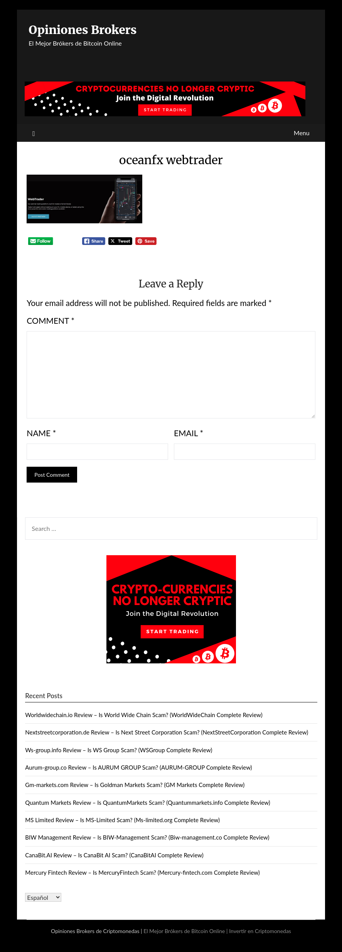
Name (41, 433)
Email (188, 433)
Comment (50, 320)
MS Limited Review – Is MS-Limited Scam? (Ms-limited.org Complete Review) (122, 819)
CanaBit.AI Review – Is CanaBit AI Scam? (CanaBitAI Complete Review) (114, 855)
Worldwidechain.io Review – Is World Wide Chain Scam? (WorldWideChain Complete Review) (143, 714)
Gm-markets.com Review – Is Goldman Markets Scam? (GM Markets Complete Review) (134, 784)
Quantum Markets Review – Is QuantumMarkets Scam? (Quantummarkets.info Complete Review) (147, 802)
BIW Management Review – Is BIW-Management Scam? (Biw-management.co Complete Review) (147, 837)
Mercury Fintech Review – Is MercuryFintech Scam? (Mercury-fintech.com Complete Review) (142, 872)
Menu (302, 132)
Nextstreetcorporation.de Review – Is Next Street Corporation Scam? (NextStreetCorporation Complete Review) (166, 732)
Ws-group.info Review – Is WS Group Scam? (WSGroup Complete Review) (118, 749)
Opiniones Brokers (82, 29)
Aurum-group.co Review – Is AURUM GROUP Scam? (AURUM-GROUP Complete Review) (138, 767)
